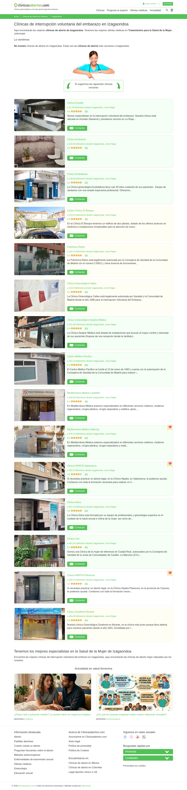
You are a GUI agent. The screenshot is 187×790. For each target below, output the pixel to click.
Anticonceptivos (113, 719)
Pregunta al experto (117, 10)
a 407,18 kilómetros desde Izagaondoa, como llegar (91, 507)
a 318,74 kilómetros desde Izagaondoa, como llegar (91, 251)
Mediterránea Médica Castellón (83, 393)
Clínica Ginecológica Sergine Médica (86, 320)
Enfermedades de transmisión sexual (33, 759)
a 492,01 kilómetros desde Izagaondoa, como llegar (91, 580)
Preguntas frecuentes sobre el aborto (33, 750)
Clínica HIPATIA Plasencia (81, 575)
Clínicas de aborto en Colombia (85, 767)
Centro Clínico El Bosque (80, 210)
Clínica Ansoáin (75, 103)
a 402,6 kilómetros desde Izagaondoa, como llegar (91, 470)
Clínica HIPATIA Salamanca (82, 465)
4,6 (75, 111)
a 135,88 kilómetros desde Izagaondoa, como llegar (91, 178)
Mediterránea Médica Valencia (83, 429)
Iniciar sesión (149, 4)
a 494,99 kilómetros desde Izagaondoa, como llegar (91, 616)
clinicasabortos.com (26, 786)
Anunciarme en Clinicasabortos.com (88, 736)
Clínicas (100, 10)
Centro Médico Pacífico (79, 356)
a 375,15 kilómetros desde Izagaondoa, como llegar (91, 434)
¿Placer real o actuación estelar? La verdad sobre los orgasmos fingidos (52, 714)
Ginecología (20, 768)
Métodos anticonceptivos (27, 755)
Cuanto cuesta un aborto (27, 746)
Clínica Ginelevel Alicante (80, 611)
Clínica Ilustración (76, 139)
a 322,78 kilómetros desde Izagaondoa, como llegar (91, 361)
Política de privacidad (80, 746)
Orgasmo (29, 719)
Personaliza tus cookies (134, 766)
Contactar (77, 128)
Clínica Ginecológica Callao (81, 283)
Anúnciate (167, 4)
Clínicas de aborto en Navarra (35, 16)
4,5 (75, 474)
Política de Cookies (79, 750)
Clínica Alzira (74, 502)
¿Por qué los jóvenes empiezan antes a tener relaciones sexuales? (131, 714)
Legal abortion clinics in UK (83, 772)
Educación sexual (23, 773)
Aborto (17, 736)
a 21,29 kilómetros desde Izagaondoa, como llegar (91, 107)
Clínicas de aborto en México (84, 763)
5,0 (75, 148)
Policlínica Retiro (76, 247)
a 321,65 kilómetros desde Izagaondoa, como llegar (91, 324)
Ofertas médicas (138, 10)
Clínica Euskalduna (77, 174)
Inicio (16, 16)
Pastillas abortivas (23, 741)
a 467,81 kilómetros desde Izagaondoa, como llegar (91, 543)
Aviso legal (74, 741)
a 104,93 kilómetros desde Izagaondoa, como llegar (91, 144)
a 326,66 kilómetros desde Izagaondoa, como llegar (91, 397)
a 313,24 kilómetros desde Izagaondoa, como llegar (91, 215)
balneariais (86, 786)
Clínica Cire (73, 538)
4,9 (75, 219)
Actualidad (155, 10)
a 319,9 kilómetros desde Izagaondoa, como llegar (91, 288)
